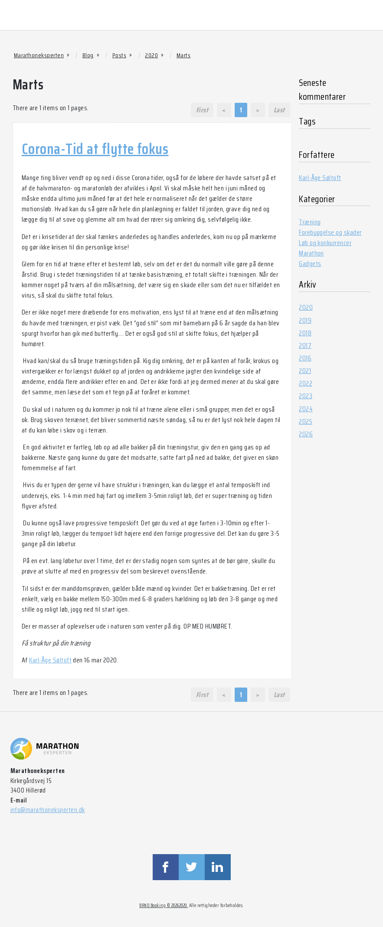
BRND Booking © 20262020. (163, 905)
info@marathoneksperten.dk (47, 810)
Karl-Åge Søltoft (50, 660)
